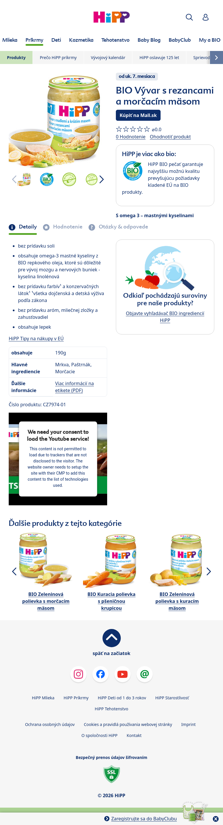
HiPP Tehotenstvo (111, 708)
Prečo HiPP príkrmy (58, 57)
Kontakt (134, 735)
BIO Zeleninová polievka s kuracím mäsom (177, 601)
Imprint (188, 724)
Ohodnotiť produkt (170, 136)
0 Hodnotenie (130, 136)
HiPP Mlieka (43, 697)
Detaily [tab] (27, 227)
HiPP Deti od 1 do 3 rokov (122, 697)
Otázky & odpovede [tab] (123, 227)
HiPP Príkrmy (76, 697)
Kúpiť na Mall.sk (138, 115)
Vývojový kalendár (108, 57)
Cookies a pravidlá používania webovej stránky (128, 724)
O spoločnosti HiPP (99, 735)
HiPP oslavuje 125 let (159, 57)
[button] (189, 17)
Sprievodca (203, 57)
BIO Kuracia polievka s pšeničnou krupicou (111, 601)
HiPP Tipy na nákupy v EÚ (36, 338)
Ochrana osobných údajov (50, 724)
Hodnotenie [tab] (67, 227)
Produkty (16, 57)
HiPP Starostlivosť (172, 697)
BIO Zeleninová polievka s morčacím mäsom (46, 601)
